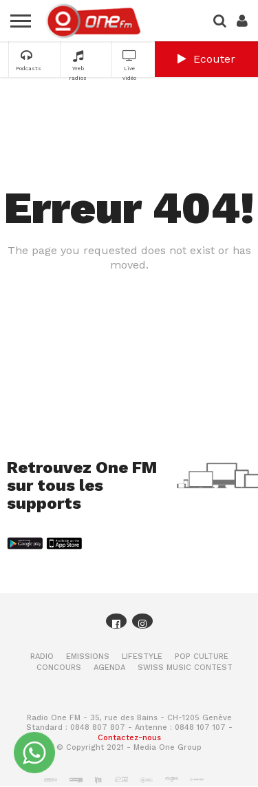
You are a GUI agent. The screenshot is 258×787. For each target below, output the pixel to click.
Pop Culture (201, 656)
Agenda (109, 667)
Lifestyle (142, 656)
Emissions (87, 656)
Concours (58, 667)
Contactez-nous (129, 737)
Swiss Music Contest (185, 667)
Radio (42, 656)
